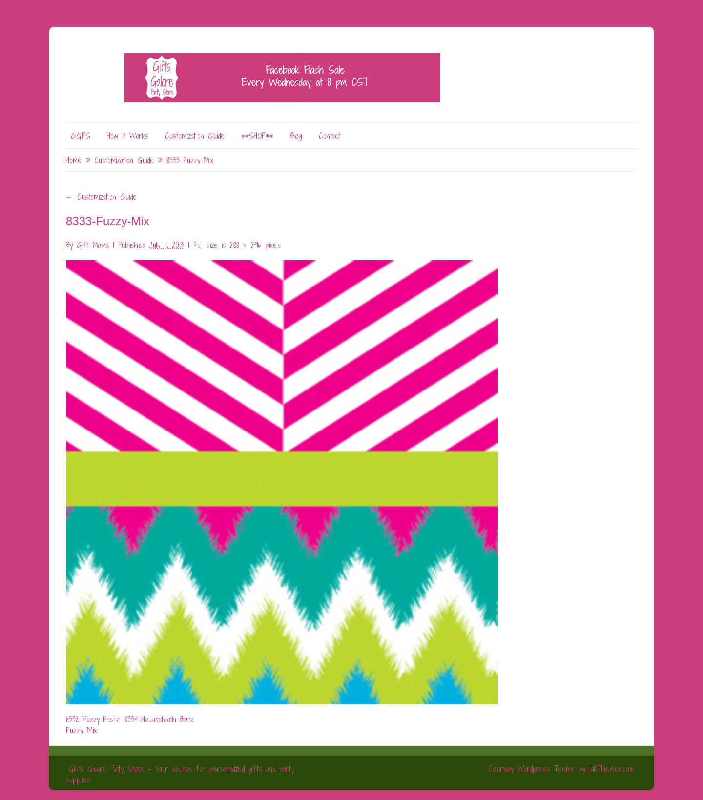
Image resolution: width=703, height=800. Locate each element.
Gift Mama (93, 245)
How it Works (127, 135)
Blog (296, 135)
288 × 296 (245, 245)
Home (74, 160)
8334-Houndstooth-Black (159, 719)
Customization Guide (195, 135)
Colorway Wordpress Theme (531, 768)
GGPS (80, 135)
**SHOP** (257, 135)
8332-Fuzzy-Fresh (93, 719)
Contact (329, 135)
